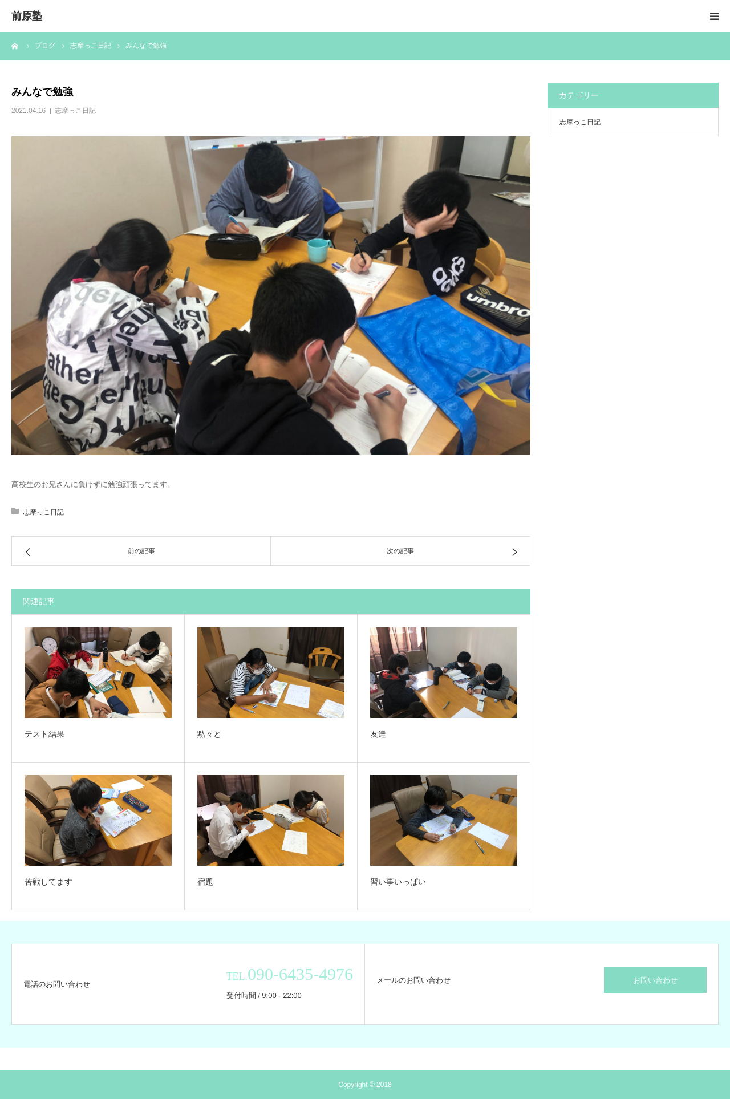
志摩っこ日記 (75, 111)
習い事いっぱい (398, 881)
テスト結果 (44, 734)
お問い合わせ (655, 980)
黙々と (209, 734)
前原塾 (26, 16)
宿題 (205, 881)
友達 (378, 734)
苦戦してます (48, 881)
